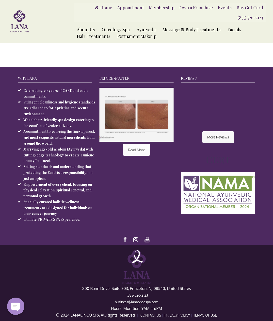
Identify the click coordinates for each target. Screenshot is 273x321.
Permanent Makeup (137, 36)
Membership (162, 8)
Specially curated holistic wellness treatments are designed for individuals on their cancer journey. (58, 208)
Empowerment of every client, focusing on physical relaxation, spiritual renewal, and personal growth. (57, 190)
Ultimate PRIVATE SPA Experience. (51, 219)
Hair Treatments (93, 36)
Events (225, 8)
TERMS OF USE (205, 315)
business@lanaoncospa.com (136, 302)
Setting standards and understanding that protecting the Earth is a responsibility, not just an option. (58, 172)
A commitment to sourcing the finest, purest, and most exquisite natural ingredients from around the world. (59, 137)
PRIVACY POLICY (177, 315)
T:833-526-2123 (136, 295)
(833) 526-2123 (250, 17)
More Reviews (218, 137)
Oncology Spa (115, 30)
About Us (86, 30)
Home (106, 8)
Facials (234, 30)
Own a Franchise (196, 8)
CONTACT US (151, 315)
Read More (136, 150)
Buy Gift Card (250, 8)
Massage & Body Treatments (191, 30)
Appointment (130, 8)
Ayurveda (146, 30)
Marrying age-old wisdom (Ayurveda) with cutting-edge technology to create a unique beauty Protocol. (58, 155)
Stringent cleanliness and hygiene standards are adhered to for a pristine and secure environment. (59, 108)
